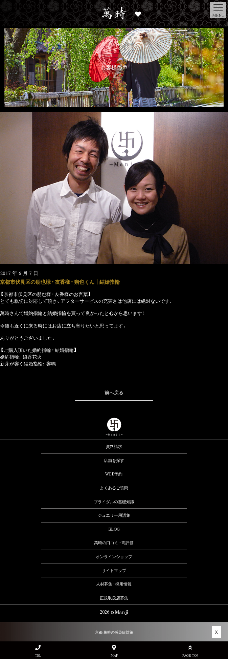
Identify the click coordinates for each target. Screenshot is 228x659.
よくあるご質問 (114, 487)
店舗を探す (114, 460)
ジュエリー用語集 (114, 515)
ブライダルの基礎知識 (114, 501)
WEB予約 (113, 473)
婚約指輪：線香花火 (21, 357)
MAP (114, 651)
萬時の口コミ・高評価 (114, 542)
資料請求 (114, 446)
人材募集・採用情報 (114, 584)
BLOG (114, 529)
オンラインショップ (114, 556)
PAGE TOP (190, 651)
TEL (38, 651)
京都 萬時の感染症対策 (114, 632)
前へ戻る (114, 392)
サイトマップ (114, 570)
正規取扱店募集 (114, 597)
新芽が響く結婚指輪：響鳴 (28, 363)
